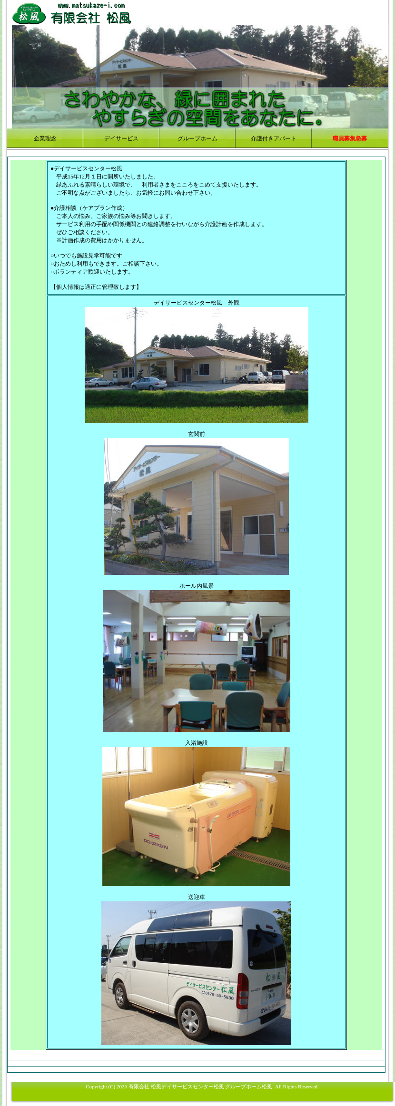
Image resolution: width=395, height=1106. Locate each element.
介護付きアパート (273, 138)
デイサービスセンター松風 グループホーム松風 (217, 1086)
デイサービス (121, 138)
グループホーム (197, 138)
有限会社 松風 (144, 1086)
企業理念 (45, 138)
